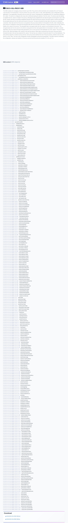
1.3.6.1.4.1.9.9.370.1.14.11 (11, 283)
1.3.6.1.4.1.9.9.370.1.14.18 (11, 294)
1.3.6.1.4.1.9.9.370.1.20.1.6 (11, 106)
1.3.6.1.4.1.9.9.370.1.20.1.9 (11, 111)
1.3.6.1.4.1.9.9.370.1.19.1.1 (11, 81)
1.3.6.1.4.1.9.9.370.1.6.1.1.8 (11, 412)
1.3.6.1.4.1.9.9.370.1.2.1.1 (11, 313)
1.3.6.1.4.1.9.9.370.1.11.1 (10, 220)
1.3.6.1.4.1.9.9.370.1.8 (9, 139)
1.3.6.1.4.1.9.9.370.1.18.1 (10, 311)
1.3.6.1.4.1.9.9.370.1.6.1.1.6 (11, 409)
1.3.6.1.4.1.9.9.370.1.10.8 (10, 213)
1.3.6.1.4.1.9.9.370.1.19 (10, 71)
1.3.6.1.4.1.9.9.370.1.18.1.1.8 (11, 505)
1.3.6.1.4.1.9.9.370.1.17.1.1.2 (11, 477)
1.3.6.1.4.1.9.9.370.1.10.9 (10, 215)
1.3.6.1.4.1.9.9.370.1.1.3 (10, 165)
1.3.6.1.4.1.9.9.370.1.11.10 (11, 235)
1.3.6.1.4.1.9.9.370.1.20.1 (10, 78)
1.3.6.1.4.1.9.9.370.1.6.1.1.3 (11, 404)
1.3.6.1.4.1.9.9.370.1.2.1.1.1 (11, 328)
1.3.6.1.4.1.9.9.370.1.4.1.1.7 (11, 367)
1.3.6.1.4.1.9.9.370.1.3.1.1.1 (11, 349)
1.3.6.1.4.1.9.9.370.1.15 (10, 150)
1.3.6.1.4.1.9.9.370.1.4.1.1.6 (11, 366)
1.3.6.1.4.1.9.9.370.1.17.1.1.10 (12, 490)
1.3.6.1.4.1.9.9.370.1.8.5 (10, 185)
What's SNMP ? (37, 2)
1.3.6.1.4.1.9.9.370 (8, 122)
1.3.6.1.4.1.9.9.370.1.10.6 (10, 210)
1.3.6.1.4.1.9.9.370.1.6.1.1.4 (11, 405)
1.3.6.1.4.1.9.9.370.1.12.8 (10, 248)
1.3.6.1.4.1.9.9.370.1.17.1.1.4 (11, 480)
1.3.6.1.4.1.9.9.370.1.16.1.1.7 (11, 467)
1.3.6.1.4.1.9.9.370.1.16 (10, 152)
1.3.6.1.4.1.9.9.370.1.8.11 (10, 195)
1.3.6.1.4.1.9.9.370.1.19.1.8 (11, 93)
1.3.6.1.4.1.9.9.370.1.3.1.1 (11, 314)
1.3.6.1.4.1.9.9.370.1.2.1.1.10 (11, 342)
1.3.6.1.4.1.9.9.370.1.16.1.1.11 (12, 473)
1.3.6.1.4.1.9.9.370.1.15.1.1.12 (12, 435)
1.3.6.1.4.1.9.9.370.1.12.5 (10, 243)
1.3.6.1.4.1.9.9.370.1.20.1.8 (11, 109)
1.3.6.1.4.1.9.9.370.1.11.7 (10, 230)
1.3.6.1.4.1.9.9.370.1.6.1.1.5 (11, 407)
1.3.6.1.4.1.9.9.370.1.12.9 (10, 250)
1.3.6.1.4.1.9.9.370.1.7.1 (10, 177)
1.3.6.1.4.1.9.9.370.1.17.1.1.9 (11, 488)
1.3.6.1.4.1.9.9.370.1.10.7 (10, 212)
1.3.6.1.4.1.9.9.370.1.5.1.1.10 (11, 397)
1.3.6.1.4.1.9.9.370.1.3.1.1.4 (11, 354)
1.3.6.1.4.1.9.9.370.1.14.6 (10, 275)
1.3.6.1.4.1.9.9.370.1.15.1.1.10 (12, 432)
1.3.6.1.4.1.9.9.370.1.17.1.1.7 (11, 485)
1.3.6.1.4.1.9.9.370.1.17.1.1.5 (11, 482)
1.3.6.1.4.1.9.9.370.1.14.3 (10, 270)
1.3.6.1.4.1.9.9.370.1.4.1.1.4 (11, 362)
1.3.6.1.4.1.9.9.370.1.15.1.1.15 (12, 440)
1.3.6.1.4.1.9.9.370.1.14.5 (10, 273)
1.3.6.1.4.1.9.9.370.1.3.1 (10, 299)
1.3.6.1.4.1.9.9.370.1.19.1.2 (11, 83)
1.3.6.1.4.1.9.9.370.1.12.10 (11, 251)
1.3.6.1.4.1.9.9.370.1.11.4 (10, 225)
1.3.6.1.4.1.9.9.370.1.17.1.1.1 (11, 475)
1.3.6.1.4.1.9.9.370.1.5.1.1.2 (11, 384)
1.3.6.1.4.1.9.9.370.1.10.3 (10, 205)
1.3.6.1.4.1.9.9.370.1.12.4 (10, 241)
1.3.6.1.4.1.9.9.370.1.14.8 (10, 278)
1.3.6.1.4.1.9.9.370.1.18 (10, 155)
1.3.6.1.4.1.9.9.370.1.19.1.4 (11, 86)
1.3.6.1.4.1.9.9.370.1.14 (10, 149)
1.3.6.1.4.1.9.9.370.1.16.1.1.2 (11, 458)
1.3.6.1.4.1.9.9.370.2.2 (9, 160)
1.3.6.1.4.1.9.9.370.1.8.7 (10, 189)
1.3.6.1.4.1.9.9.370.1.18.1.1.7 (11, 503)
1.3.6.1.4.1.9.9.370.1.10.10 (11, 217)
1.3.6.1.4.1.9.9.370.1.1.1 (10, 162)
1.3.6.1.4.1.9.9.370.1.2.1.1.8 (11, 339)
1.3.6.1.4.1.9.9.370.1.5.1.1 (11, 318)
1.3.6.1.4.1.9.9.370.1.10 (10, 142)
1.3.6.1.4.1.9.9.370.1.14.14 (11, 288)
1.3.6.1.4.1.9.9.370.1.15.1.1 (11, 321)
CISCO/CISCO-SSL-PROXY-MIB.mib (54, 66)
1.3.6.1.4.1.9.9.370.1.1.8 (10, 174)
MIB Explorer (8, 2)
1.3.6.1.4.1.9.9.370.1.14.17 (11, 293)
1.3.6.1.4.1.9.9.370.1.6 (9, 136)
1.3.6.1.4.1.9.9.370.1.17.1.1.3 (11, 478)
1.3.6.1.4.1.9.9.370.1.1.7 (10, 172)
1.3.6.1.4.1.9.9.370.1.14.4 (10, 271)
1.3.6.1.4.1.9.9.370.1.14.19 (11, 296)
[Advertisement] (34, 50)
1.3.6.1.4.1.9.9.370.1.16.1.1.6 (11, 465)
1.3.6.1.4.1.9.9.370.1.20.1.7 (11, 107)
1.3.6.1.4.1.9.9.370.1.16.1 (10, 308)
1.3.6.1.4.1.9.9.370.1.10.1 (10, 202)
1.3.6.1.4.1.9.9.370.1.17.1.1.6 (11, 483)
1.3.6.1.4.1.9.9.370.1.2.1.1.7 (11, 338)
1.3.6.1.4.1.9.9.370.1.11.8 (10, 232)
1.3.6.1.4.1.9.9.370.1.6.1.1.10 (11, 415)
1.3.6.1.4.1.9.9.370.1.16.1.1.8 (11, 468)
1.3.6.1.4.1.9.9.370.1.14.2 (10, 268)
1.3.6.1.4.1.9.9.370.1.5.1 (10, 303)
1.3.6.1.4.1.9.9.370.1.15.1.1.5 (11, 424)
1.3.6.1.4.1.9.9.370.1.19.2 (10, 74)
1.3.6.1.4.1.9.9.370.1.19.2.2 (11, 96)
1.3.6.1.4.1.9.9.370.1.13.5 (10, 260)
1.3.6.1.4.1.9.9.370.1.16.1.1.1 (11, 457)
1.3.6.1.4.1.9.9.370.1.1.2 (10, 164)
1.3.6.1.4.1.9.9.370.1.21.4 (10, 117)
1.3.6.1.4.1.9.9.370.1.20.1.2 (11, 99)
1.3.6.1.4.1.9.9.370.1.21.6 (10, 121)
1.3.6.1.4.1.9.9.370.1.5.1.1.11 (11, 399)
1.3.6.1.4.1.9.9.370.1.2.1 (10, 298)
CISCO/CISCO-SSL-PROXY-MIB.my (54, 69)
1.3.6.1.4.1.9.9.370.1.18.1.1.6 (11, 501)
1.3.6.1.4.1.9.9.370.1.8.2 (10, 180)
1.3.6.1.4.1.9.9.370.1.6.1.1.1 (11, 400)
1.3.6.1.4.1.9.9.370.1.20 (10, 76)
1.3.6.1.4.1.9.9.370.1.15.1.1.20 (12, 448)
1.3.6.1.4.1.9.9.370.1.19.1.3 (11, 84)
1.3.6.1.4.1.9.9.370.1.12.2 (10, 238)
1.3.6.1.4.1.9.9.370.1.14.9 (10, 280)
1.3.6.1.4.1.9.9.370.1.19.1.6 (11, 89)
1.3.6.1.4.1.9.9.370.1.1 (9, 127)
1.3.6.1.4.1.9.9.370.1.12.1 (10, 237)
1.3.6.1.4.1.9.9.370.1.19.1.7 (11, 91)
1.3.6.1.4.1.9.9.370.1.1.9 (10, 175)
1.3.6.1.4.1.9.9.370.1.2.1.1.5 (11, 334)
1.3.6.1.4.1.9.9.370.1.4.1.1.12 (11, 376)
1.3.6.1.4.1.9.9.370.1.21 (10, 79)
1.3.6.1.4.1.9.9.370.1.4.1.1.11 (11, 374)
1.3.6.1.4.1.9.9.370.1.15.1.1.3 (11, 420)
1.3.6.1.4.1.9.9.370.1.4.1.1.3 (11, 361)
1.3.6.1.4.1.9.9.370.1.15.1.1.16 (12, 442)
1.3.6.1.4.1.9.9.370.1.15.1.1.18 (12, 445)
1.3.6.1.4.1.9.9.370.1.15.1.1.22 (12, 452)
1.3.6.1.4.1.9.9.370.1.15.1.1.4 (11, 422)
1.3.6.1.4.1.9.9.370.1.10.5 (10, 208)
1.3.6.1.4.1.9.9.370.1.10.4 (10, 207)
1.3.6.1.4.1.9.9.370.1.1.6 (10, 170)
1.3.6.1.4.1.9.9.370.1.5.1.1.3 (11, 386)
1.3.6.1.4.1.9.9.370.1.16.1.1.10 (12, 472)
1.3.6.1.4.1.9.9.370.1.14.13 (11, 286)
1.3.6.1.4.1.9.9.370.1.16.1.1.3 (11, 460)
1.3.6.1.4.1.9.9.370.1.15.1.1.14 (12, 438)
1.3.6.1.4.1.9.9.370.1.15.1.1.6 (11, 425)
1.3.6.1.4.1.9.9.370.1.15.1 (10, 306)
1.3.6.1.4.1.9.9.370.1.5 (9, 134)
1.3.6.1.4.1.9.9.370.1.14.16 (11, 291)
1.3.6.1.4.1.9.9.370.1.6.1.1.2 (11, 402)
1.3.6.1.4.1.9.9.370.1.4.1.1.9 (11, 371)
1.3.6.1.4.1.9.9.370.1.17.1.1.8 (11, 486)
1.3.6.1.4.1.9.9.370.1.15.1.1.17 (12, 443)
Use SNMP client (45, 2)
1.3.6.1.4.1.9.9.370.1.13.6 (10, 261)
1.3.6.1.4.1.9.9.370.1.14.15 (11, 289)
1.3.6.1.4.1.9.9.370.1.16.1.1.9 (11, 470)
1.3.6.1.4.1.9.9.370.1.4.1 (10, 301)
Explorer (30, 2)
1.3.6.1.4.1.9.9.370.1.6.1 (10, 304)
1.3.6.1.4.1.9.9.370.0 (9, 124)
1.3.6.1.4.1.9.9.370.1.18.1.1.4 (11, 498)
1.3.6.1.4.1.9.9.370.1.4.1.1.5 (11, 364)
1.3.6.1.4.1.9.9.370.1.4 (9, 132)
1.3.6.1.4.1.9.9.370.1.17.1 (10, 309)
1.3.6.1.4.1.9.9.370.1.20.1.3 (11, 101)
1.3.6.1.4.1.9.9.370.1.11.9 (10, 233)
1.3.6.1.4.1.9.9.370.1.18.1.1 (11, 326)
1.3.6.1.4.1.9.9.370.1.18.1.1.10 (12, 508)
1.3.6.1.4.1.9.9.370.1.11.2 (10, 222)
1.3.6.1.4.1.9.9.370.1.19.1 (10, 73)
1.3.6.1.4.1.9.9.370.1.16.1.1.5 (11, 463)
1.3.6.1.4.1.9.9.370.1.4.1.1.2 (11, 359)
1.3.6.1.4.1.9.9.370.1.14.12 (11, 285)
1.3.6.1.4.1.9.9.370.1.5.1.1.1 (11, 382)
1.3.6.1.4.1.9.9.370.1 (9, 126)
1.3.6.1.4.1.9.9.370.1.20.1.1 (11, 97)
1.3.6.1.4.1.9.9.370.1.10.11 (11, 218)
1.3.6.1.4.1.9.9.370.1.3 (9, 131)
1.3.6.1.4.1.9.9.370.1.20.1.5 (11, 104)
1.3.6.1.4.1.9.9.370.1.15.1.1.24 (12, 455)
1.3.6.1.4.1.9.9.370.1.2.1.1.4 (11, 333)
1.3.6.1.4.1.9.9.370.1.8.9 (10, 192)
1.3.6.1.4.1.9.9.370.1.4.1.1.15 (11, 381)
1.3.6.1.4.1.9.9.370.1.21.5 (10, 119)
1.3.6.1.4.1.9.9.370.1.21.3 (10, 116)
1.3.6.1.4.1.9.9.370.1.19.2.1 (11, 94)
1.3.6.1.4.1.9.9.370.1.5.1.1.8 (11, 394)
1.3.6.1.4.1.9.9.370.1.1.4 (10, 167)
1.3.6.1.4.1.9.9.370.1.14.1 (10, 266)
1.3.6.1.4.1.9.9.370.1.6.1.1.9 (11, 414)
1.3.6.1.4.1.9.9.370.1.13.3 (10, 256)
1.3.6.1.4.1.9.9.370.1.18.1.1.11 (12, 510)
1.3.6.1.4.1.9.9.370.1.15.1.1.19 (12, 447)
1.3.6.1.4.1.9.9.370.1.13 (10, 147)
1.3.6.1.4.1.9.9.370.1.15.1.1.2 (11, 419)
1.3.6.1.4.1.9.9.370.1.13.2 (10, 255)
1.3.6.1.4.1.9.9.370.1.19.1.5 (11, 88)
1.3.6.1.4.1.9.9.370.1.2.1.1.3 (11, 331)
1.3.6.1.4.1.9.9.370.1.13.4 (10, 258)
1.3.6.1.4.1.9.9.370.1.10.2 (10, 203)
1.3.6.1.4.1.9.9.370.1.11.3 (10, 223)
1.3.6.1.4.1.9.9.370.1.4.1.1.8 (11, 369)
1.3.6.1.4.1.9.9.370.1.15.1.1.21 (12, 450)
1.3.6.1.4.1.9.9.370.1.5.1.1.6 (11, 390)
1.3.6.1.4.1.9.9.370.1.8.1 (10, 179)
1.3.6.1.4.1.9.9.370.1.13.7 (10, 263)
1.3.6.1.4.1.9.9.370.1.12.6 (10, 245)
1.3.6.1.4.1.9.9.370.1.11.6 (10, 228)
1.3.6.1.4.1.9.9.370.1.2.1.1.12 (11, 346)
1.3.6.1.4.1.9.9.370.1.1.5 (10, 169)
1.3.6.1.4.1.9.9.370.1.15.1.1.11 (12, 434)
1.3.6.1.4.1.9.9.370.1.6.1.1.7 (11, 410)
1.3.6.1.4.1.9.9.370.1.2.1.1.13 (11, 347)
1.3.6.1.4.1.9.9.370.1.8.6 (10, 187)
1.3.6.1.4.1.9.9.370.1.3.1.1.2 (11, 351)
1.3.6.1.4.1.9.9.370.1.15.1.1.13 (12, 437)
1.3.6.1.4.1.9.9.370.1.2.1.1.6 (11, 336)
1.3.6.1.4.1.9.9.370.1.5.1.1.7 (11, 392)
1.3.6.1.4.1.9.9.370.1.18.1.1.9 (11, 506)
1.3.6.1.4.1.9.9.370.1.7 (9, 137)
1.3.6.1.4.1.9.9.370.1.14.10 (11, 281)
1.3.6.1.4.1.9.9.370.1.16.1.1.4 (11, 462)
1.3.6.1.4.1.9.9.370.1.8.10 (10, 193)
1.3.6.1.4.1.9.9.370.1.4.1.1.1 (11, 357)
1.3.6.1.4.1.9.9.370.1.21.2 (10, 114)
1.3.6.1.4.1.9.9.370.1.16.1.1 (11, 323)
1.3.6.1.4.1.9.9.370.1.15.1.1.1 (11, 417)
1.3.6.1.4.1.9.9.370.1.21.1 (10, 112)
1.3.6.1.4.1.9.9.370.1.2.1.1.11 (11, 344)
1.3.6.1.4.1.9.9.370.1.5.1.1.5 (11, 389)
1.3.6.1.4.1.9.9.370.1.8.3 (10, 182)
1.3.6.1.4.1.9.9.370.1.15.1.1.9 (11, 430)
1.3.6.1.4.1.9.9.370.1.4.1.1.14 (11, 379)
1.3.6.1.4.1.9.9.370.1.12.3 (10, 240)
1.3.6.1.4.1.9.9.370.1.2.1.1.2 (11, 329)
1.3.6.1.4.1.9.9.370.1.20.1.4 (11, 102)
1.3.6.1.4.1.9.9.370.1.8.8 (10, 190)
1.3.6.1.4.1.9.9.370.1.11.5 (10, 227)
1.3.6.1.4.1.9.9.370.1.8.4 (10, 184)
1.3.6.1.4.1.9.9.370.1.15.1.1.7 (11, 427)
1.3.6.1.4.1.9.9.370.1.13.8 (10, 265)
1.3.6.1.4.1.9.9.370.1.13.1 (10, 253)
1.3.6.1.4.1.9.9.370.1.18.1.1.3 (11, 496)
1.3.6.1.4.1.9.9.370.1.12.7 (10, 246)
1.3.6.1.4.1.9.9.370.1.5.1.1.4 (11, 387)
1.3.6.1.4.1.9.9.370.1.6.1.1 (11, 319)
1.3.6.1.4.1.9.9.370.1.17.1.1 (11, 324)
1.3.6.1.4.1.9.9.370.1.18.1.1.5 (11, 500)
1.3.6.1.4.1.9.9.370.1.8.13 (10, 198)
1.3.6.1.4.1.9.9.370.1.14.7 (10, 276)
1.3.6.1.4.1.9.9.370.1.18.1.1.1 (11, 493)
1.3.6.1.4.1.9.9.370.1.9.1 (10, 200)
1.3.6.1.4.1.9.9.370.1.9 (9, 141)
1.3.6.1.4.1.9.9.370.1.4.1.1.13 (11, 377)
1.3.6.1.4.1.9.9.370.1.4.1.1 (11, 316)
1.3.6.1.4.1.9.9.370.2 (9, 157)
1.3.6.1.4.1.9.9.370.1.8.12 (10, 197)
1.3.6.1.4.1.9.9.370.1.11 (10, 144)
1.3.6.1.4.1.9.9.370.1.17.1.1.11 (12, 491)
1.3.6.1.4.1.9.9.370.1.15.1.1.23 (12, 453)
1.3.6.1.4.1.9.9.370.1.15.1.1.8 (11, 429)
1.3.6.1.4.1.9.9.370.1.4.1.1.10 (11, 372)
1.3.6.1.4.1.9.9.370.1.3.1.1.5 (11, 356)
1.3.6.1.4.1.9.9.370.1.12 (10, 145)
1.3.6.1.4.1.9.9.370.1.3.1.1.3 (11, 352)
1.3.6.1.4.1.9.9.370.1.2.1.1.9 (11, 341)
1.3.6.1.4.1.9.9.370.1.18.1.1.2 (11, 495)
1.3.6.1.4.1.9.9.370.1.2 (9, 129)
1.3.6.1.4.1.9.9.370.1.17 (10, 154)
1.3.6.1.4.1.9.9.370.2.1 (9, 159)
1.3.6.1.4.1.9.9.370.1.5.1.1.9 (11, 395)
